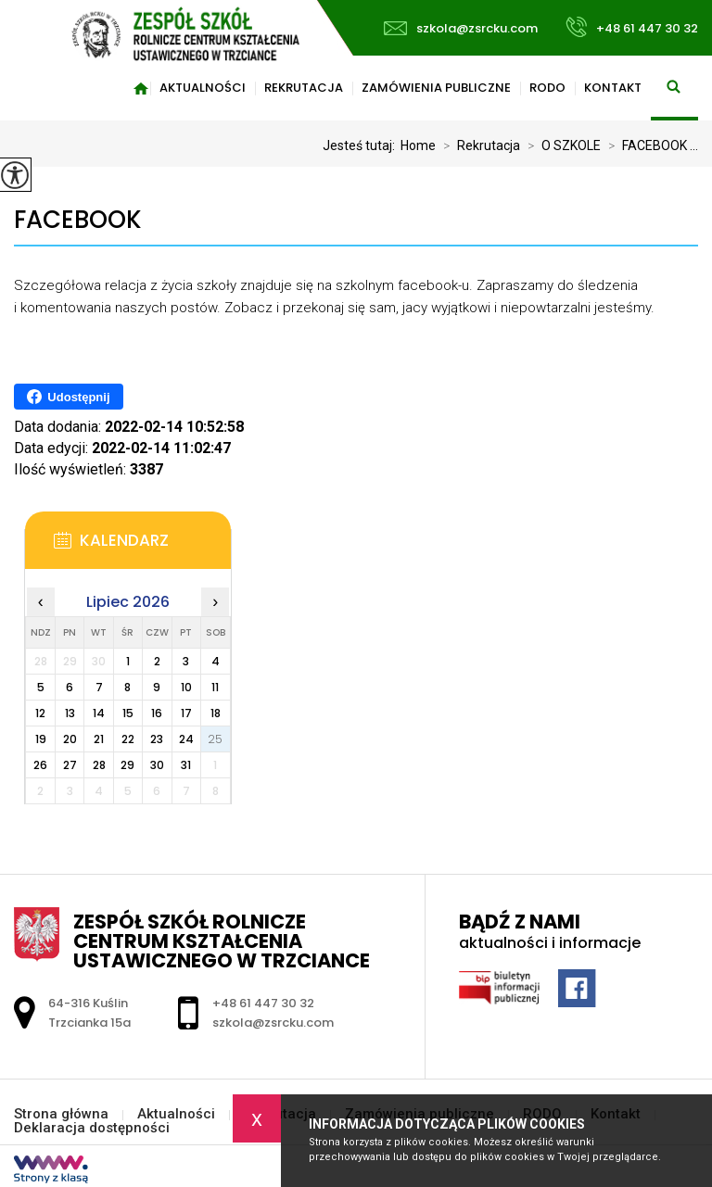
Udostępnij (68, 396)
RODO (547, 87)
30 (157, 765)
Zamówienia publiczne (436, 87)
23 (156, 739)
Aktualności (202, 87)
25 (215, 739)
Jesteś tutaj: (361, 145)
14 (99, 713)
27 (70, 765)
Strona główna (141, 88)
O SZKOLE (560, 145)
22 (127, 739)
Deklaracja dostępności (92, 1128)
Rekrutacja (303, 87)
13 (70, 713)
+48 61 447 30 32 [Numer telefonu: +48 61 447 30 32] (263, 1003)
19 (40, 739)
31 (186, 765)
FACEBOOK (78, 220)
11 (215, 687)
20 (70, 739)
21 (99, 739)
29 (127, 765)
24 (186, 739)
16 (156, 713)
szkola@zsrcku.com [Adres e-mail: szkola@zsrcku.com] (273, 1022)
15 (128, 713)
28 (99, 765)
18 (215, 713)
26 (40, 765)
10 (186, 687)
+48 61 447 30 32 (632, 27)
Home (418, 145)
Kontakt (613, 87)
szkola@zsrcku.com (461, 28)
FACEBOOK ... (649, 145)
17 (186, 713)
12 (40, 713)
